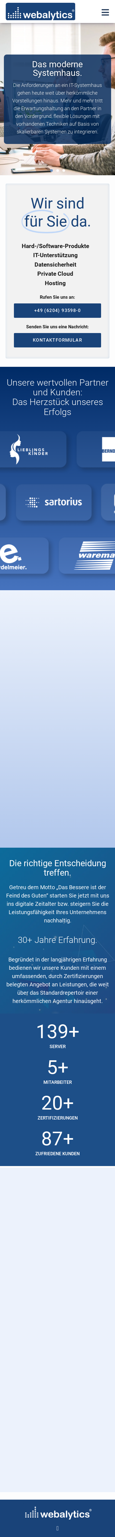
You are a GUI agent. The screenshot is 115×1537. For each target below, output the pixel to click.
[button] (51, 170)
